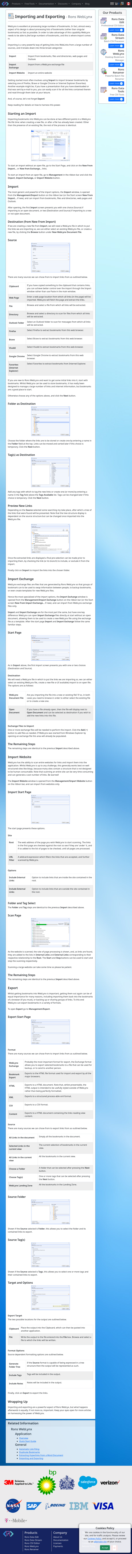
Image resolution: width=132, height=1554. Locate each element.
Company (60, 1533)
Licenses (57, 1543)
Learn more (116, 30)
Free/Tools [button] (30, 3)
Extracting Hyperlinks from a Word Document (41, 1455)
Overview (23, 1438)
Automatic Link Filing (29, 1449)
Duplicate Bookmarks (29, 1452)
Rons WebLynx (31, 1546)
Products (30, 1533)
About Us (57, 1537)
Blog (87, 3)
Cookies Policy (94, 1538)
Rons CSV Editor (32, 1543)
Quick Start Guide (27, 1441)
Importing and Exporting (31, 1458)
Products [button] (16, 3)
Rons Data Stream (33, 1540)
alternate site (100, 1541)
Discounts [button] (63, 3)
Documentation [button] (46, 3)
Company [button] (76, 3)
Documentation (60, 1540)
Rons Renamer (31, 1549)
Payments (58, 1546)
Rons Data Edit (31, 1537)
